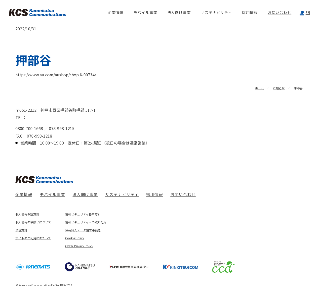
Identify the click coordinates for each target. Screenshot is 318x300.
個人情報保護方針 (27, 214)
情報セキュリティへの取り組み (86, 222)
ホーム (259, 88)
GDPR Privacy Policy (79, 246)
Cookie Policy (74, 238)
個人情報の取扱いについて (33, 222)
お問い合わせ (183, 194)
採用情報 (154, 194)
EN (308, 12)
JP (302, 12)
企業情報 (23, 194)
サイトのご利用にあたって (33, 238)
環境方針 (21, 230)
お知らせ (279, 88)
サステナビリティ (122, 194)
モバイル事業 (52, 194)
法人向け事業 (85, 194)
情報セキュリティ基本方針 (83, 214)
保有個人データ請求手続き (83, 230)
